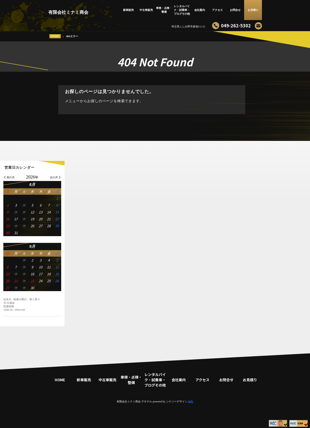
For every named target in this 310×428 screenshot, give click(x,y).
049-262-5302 (236, 25)
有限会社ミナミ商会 (68, 12)
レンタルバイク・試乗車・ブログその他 (182, 10)
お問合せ (235, 10)
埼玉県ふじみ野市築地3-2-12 (188, 26)
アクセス (217, 10)
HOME (55, 36)
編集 (190, 401)
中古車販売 (146, 10)
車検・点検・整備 (164, 9)
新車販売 (128, 10)
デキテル (146, 401)
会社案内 (199, 10)
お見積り (253, 10)
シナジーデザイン (176, 401)
